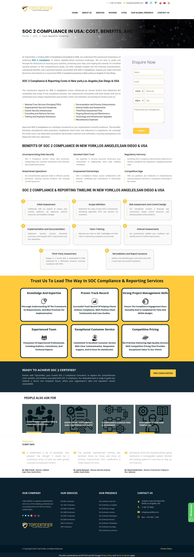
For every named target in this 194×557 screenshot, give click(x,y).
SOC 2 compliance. (41, 60)
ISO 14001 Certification (68, 505)
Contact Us (163, 12)
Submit (141, 131)
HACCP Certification (67, 523)
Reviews (113, 12)
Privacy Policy (166, 548)
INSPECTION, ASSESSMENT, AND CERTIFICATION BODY (79, 426)
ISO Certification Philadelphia (108, 523)
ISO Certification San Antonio (108, 530)
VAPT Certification (66, 527)
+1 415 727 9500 (115, 3)
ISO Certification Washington (108, 516)
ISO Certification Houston (107, 512)
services (100, 12)
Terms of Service (123, 555)
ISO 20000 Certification (68, 519)
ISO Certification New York (107, 501)
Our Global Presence (142, 12)
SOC (35, 36)
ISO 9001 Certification (67, 501)
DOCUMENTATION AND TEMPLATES (151, 426)
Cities (124, 12)
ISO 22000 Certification (68, 512)
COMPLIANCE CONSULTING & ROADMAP (116, 426)
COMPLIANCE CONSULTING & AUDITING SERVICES (41, 425)
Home (75, 12)
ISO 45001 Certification (68, 508)
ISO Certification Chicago (107, 508)
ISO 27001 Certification (68, 516)
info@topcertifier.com (133, 3)
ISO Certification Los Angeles (108, 505)
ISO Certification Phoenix (107, 519)
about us (87, 12)
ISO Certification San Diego (107, 527)
